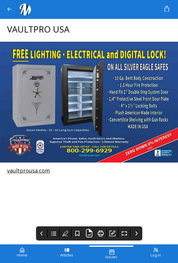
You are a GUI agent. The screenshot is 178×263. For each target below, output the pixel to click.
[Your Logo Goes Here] (87, 9)
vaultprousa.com (28, 170)
